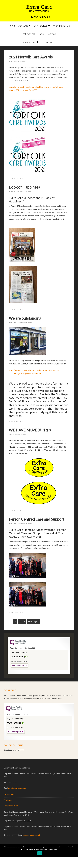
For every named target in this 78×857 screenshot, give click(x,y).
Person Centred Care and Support (36, 519)
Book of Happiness (24, 187)
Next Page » (33, 621)
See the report (18, 665)
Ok (40, 853)
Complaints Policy (11, 805)
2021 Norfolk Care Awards (31, 57)
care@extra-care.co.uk (17, 788)
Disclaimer (8, 800)
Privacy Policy (9, 795)
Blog (21, 179)
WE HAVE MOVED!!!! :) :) (30, 430)
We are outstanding (25, 318)
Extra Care (39, 7)
